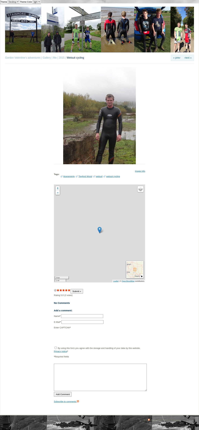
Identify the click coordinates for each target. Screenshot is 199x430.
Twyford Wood (85, 176)
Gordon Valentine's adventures (23, 57)
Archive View (156, 420)
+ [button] (58, 188)
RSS (147, 420)
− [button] (58, 193)
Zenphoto (177, 420)
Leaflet (116, 281)
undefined (55, 290)
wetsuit (99, 176)
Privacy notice (60, 351)
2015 (62, 57)
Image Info (140, 171)
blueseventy (69, 176)
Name (57, 316)
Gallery (47, 57)
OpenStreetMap (128, 281)
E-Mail (57, 322)
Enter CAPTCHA (62, 327)
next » (188, 57)
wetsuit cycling (113, 176)
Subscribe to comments (66, 401)
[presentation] (78, 337)
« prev (176, 57)
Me (55, 57)
